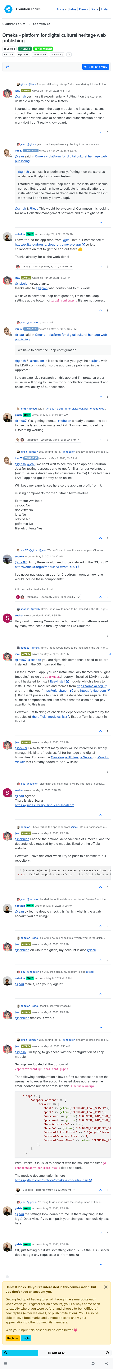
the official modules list (50, 716)
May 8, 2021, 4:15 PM (59, 978)
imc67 (19, 150)
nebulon (20, 234)
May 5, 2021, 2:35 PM (48, 615)
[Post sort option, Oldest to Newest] (7, 67)
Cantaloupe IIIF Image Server (72, 757)
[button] (5, 1363)
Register (12, 1338)
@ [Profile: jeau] (32, 84)
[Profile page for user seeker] (7, 618)
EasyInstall (59, 681)
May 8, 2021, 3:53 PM (57, 944)
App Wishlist (43, 48)
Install (105, 9)
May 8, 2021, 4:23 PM (57, 1012)
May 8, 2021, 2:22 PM (57, 833)
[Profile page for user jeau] (7, 93)
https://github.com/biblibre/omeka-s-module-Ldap (53, 1180)
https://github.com (58, 690)
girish (23, 84)
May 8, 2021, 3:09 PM (59, 905)
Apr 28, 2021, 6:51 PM (57, 90)
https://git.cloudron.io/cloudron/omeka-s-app (50, 244)
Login (25, 1338)
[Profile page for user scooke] (7, 559)
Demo (83, 9)
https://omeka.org (91, 686)
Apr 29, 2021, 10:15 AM (60, 234)
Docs (94, 9)
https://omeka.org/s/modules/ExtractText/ (47, 567)
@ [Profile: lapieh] (41, 288)
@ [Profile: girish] (20, 96)
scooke (19, 556)
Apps (60, 9)
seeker (19, 615)
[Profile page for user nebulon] (7, 236)
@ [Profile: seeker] (21, 748)
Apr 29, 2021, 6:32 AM (64, 150)
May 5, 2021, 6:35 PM (57, 742)
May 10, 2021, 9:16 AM (57, 1046)
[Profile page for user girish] (7, 417)
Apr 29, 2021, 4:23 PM (57, 277)
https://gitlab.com (95, 690)
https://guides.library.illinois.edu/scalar (44, 805)
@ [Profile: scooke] (34, 660)
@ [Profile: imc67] (21, 421)
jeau (17, 90)
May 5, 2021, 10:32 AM (49, 556)
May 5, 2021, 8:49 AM (64, 458)
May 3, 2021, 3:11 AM (55, 414)
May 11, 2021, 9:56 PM (56, 1244)
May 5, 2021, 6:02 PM (57, 653)
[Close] (106, 1287)
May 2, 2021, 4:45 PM (64, 328)
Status (71, 9)
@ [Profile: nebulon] (22, 283)
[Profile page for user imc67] (7, 153)
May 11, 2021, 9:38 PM (56, 1208)
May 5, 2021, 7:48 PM (48, 790)
